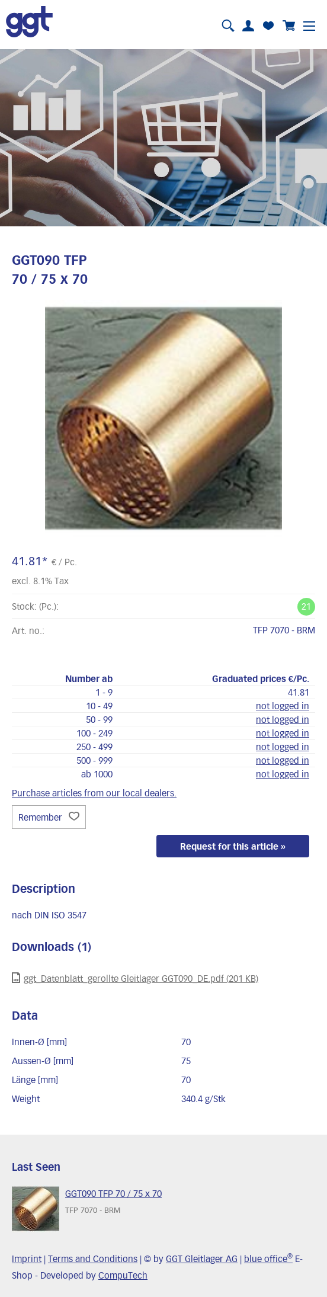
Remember (48, 817)
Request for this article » (233, 846)
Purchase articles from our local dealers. (94, 792)
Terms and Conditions (92, 1258)
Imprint (26, 1258)
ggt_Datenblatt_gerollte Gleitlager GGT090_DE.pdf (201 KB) (135, 978)
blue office (268, 1258)
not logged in (282, 705)
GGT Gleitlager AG (202, 1258)
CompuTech (123, 1275)
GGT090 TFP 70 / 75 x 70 (113, 1193)
